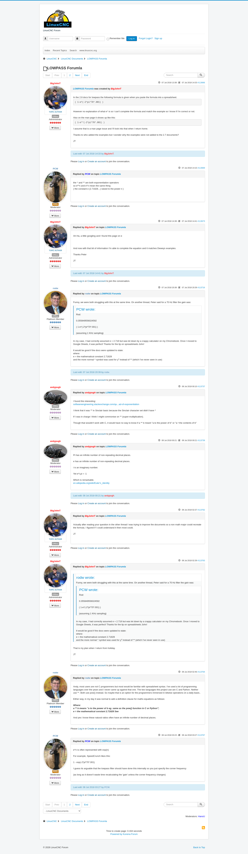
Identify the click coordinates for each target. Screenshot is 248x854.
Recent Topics (60, 50)
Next (77, 75)
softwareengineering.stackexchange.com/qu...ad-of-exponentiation (106, 404)
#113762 (201, 510)
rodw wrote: (85, 577)
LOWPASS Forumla (83, 88)
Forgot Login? (146, 38)
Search (73, 50)
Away (55, 204)
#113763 (201, 560)
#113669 (201, 168)
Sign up (158, 38)
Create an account (96, 161)
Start (47, 75)
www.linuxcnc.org (88, 50)
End (86, 75)
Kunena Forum (130, 834)
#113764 (201, 672)
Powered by (116, 834)
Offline (56, 116)
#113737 (201, 386)
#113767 (201, 735)
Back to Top (199, 847)
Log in (132, 38)
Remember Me (117, 38)
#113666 (201, 83)
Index (47, 50)
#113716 (201, 287)
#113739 (201, 440)
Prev (56, 75)
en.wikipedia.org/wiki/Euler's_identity (91, 483)
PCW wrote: (85, 309)
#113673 (201, 221)
